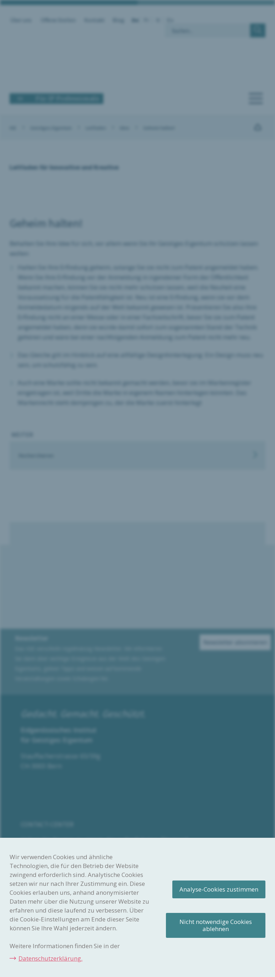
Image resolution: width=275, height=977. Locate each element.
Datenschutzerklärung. (50, 958)
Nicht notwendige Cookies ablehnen (215, 925)
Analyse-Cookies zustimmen (218, 889)
